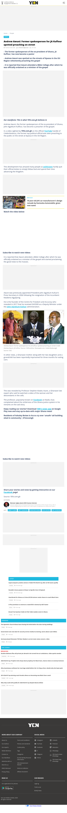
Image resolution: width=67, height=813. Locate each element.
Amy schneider (56, 510)
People (12, 33)
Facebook (37, 400)
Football (11, 585)
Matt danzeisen (23, 510)
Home (5, 33)
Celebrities (4, 656)
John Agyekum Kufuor (17, 306)
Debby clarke (12, 510)
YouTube (48, 131)
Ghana (10, 607)
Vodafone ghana (35, 510)
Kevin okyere (46, 510)
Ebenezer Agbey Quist (23, 47)
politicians (48, 166)
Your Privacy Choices (33, 806)
